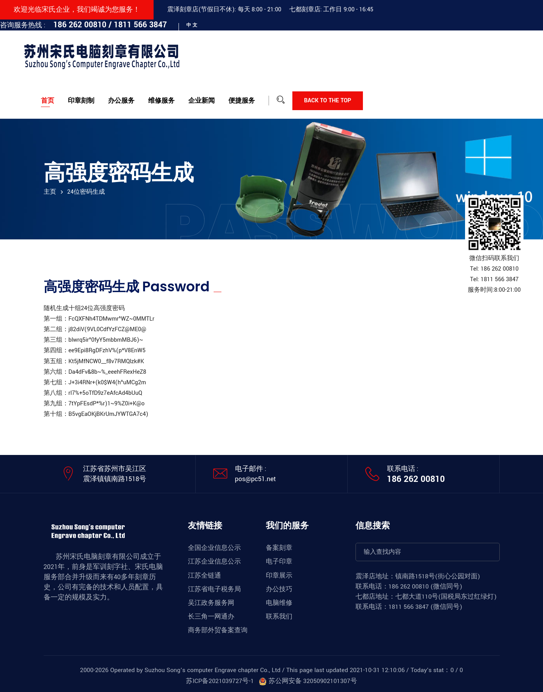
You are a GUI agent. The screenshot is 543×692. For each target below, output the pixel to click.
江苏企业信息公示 (214, 561)
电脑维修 (279, 603)
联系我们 (279, 616)
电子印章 (279, 561)
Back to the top (327, 100)
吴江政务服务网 (211, 603)
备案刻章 (279, 548)
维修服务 (161, 100)
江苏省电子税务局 (214, 589)
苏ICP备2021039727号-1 (220, 681)
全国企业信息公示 (214, 548)
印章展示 (279, 575)
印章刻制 (81, 100)
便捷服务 (241, 100)
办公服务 (121, 100)
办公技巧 (279, 589)
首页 (47, 100)
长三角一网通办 (211, 616)
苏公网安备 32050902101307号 (308, 681)
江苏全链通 (204, 575)
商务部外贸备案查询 (218, 630)
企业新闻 (201, 100)
